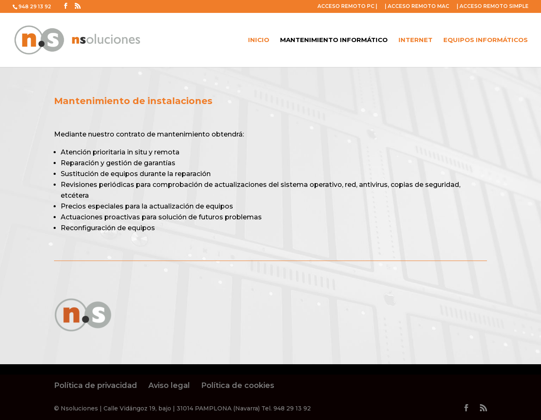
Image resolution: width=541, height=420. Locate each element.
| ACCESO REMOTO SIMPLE (493, 6)
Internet (415, 40)
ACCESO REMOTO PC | (347, 6)
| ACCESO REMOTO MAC (417, 6)
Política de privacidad (95, 385)
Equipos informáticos (485, 40)
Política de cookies (237, 385)
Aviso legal (169, 385)
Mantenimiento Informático (334, 40)
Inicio (258, 40)
